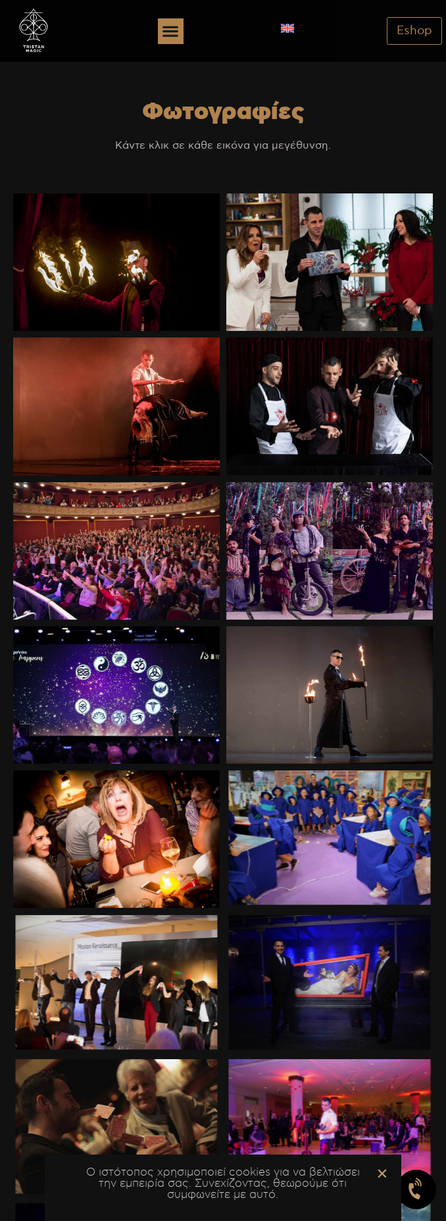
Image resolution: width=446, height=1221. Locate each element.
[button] (171, 31)
